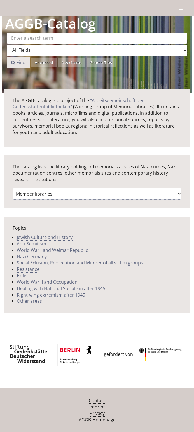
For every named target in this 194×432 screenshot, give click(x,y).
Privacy (97, 413)
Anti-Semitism (31, 244)
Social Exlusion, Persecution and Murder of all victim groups (80, 263)
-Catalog (50, 23)
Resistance (28, 269)
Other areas (29, 301)
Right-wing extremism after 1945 (51, 295)
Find (18, 62)
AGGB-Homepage (97, 420)
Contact (97, 400)
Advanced (44, 62)
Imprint (97, 407)
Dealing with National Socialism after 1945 (61, 288)
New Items (72, 62)
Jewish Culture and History (45, 237)
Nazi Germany (32, 256)
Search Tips (101, 62)
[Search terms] (97, 38)
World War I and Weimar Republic (52, 250)
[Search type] (97, 50)
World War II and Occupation (47, 282)
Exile (21, 276)
